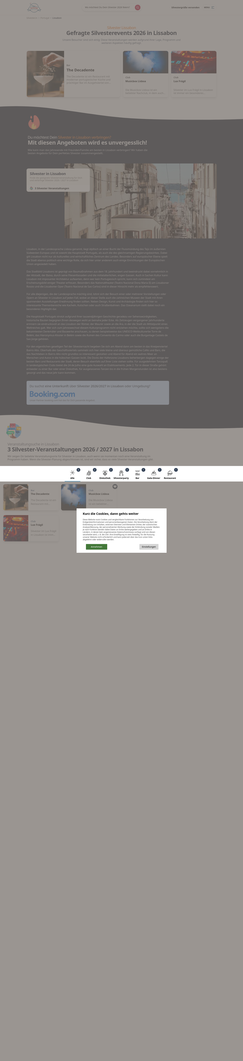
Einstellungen (149, 546)
